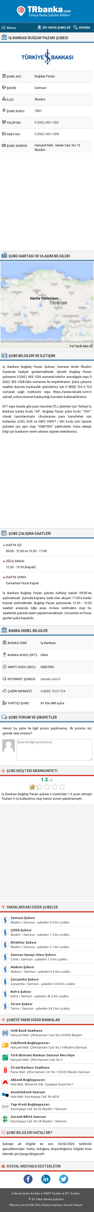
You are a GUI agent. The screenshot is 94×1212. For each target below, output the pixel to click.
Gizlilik (68, 1205)
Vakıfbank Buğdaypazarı (30, 1043)
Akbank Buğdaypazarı (28, 1080)
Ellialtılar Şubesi (23, 942)
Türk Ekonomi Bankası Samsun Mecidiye (43, 1055)
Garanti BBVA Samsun (28, 1117)
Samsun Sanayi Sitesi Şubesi (33, 955)
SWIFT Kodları (52, 1193)
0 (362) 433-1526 (47, 122)
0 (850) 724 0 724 (53, 691)
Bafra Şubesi (21, 992)
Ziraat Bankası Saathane (30, 1067)
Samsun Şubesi (23, 918)
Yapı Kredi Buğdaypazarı (30, 1104)
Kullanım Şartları (52, 1205)
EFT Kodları (72, 1193)
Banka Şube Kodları (27, 1193)
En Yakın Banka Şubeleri (48, 1199)
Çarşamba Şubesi (25, 979)
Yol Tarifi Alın (78, 346)
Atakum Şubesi (22, 967)
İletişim (78, 1205)
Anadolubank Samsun (28, 1092)
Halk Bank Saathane (26, 1030)
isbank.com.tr (50, 679)
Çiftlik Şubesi (21, 930)
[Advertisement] (47, 201)
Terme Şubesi (21, 1004)
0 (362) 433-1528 (47, 134)
